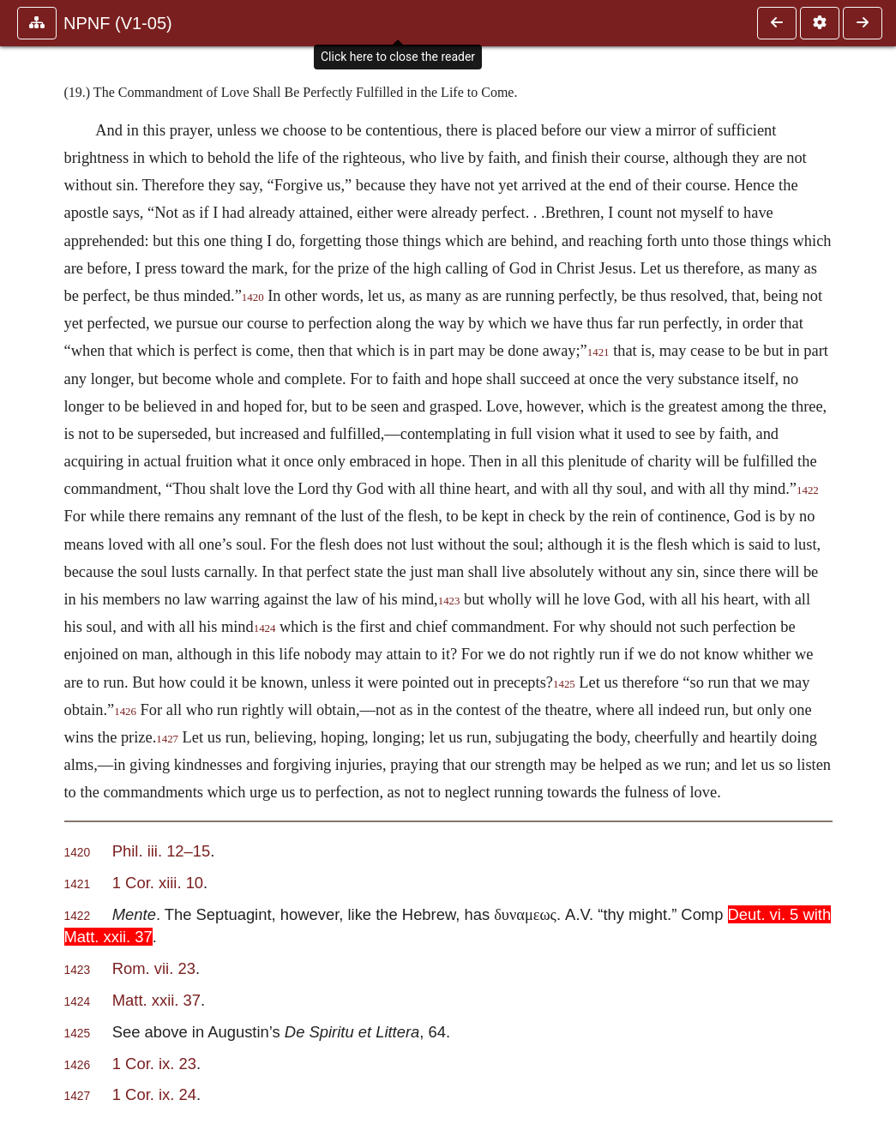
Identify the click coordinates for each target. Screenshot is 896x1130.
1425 (564, 684)
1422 (808, 490)
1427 (167, 739)
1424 (265, 628)
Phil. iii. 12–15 (161, 851)
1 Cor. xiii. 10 (157, 883)
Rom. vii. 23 (153, 968)
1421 (598, 352)
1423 (449, 601)
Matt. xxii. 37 (156, 1000)
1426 (125, 712)
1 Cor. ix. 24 (154, 1094)
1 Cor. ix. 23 (154, 1064)
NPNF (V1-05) (117, 23)
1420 (253, 298)
